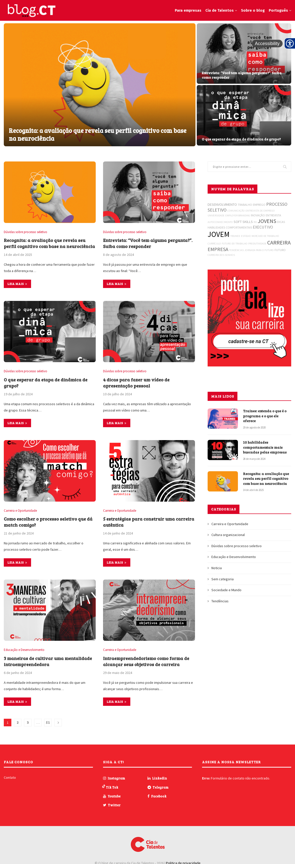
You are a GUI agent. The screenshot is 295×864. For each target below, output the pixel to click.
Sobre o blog (253, 10)
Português (278, 10)
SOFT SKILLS (243, 221)
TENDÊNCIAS (236, 250)
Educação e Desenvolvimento (24, 650)
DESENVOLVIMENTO (222, 204)
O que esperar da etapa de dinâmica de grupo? (241, 139)
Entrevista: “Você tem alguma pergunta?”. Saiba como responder (242, 75)
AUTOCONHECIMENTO (220, 222)
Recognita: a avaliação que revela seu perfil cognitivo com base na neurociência (97, 134)
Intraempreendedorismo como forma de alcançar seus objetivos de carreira (146, 661)
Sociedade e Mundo (226, 590)
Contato (10, 777)
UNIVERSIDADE (216, 215)
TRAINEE (235, 236)
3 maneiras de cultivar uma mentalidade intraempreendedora (48, 661)
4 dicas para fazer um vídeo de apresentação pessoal (136, 383)
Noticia (216, 568)
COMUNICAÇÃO (236, 210)
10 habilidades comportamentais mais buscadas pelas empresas (265, 447)
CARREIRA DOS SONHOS (221, 255)
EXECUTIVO (263, 227)
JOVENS (267, 220)
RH (255, 222)
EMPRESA (218, 249)
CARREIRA (279, 242)
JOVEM (219, 234)
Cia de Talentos (219, 10)
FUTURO (280, 250)
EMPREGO (259, 205)
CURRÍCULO (214, 243)
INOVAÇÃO (258, 215)
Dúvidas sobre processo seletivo (25, 232)
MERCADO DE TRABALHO (265, 236)
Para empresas (188, 10)
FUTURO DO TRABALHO (235, 243)
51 (48, 722)
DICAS (281, 222)
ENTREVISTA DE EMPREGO (260, 210)
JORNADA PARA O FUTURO (259, 250)
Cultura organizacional (228, 534)
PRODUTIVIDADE (257, 243)
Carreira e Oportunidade (20, 511)
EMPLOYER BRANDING (237, 215)
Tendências (220, 601)
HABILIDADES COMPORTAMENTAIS (230, 227)
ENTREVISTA (273, 215)
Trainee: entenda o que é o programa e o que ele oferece (264, 415)
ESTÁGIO (246, 236)
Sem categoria (222, 579)
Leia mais (17, 284)
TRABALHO (245, 205)
